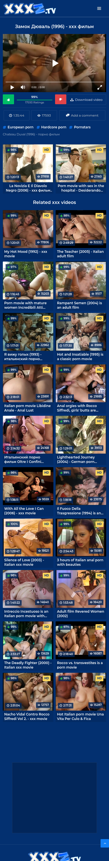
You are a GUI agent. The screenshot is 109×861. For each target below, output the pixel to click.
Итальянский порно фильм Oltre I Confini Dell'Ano (22, 459)
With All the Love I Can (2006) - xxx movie (24, 510)
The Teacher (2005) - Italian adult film (80, 253)
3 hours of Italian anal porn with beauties (80, 562)
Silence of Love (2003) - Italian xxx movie (24, 562)
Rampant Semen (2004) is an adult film (79, 305)
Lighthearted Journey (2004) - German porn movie (76, 459)
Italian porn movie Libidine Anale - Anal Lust (27, 408)
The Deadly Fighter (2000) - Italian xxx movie (28, 665)
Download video (89, 99)
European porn (20, 127)
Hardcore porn (54, 127)
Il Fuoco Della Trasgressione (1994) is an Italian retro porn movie (79, 510)
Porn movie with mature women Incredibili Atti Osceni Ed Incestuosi (25, 305)
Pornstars (82, 127)
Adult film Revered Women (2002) (80, 613)
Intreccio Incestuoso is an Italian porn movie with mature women (26, 613)
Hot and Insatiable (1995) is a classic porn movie (80, 356)
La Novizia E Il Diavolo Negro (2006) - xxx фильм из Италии (28, 188)
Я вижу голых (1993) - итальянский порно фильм (23, 356)
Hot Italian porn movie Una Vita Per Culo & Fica (80, 716)
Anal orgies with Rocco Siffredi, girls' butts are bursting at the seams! (77, 408)
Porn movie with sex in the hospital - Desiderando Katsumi (81, 188)
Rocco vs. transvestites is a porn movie (80, 665)
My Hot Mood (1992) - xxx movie (25, 253)
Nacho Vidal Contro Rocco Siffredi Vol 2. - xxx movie (26, 716)
